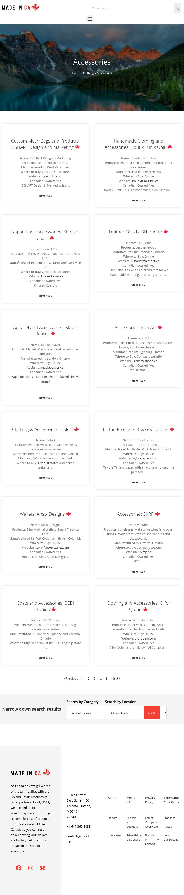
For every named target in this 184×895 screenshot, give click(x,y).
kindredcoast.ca (52, 276)
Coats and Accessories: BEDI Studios (45, 606)
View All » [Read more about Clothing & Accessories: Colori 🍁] (45, 478)
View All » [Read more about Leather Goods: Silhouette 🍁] (138, 285)
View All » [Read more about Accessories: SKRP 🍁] (138, 571)
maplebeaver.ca (52, 367)
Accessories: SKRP (138, 514)
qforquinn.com (145, 638)
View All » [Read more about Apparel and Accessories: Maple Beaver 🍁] (45, 398)
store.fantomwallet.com (52, 547)
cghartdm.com (52, 176)
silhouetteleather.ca (145, 261)
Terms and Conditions (171, 800)
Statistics (169, 818)
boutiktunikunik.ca (145, 181)
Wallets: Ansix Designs (45, 514)
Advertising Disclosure (133, 837)
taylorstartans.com (145, 458)
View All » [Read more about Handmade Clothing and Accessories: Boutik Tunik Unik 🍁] (138, 200)
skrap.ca (145, 552)
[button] (90, 18)
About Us (112, 800)
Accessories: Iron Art (138, 327)
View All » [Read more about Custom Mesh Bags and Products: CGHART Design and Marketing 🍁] (45, 196)
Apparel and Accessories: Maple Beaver (45, 330)
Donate (112, 818)
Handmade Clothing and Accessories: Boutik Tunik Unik (138, 144)
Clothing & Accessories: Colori (45, 429)
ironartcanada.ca (145, 361)
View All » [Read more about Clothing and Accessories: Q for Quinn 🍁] (138, 658)
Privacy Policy (150, 800)
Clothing (88, 73)
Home (76, 73)
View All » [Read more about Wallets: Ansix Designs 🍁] (45, 567)
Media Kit (130, 800)
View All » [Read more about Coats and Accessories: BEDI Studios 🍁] (45, 658)
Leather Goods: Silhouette (138, 232)
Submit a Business (132, 822)
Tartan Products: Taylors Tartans (138, 429)
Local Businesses (171, 837)
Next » (115, 678)
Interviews (114, 835)
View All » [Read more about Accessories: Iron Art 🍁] (138, 380)
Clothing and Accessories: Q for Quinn (138, 606)
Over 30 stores (48, 463)
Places (168, 826)
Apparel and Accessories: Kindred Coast (45, 235)
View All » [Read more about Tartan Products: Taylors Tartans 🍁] (138, 482)
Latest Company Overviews (152, 822)
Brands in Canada (152, 839)
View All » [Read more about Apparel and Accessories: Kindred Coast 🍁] (45, 296)
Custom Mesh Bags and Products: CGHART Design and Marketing (45, 144)
